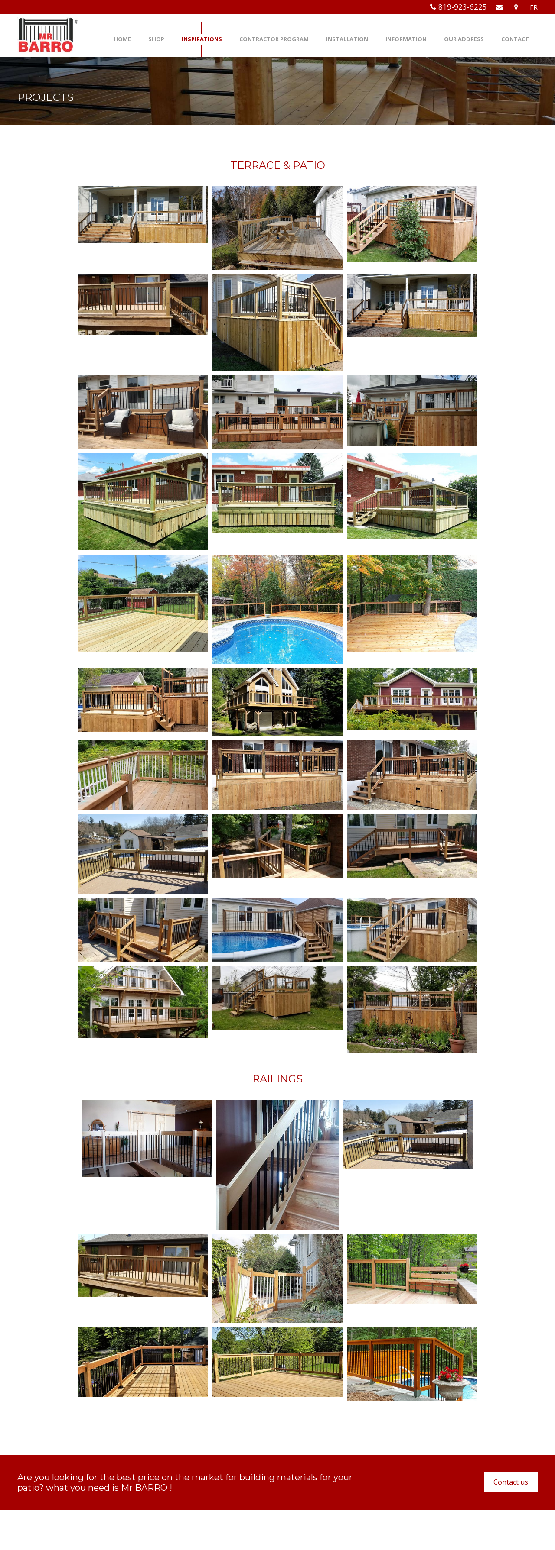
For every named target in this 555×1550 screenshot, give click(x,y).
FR (534, 7)
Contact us (510, 1482)
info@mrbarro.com (216, 1517)
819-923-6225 (462, 7)
